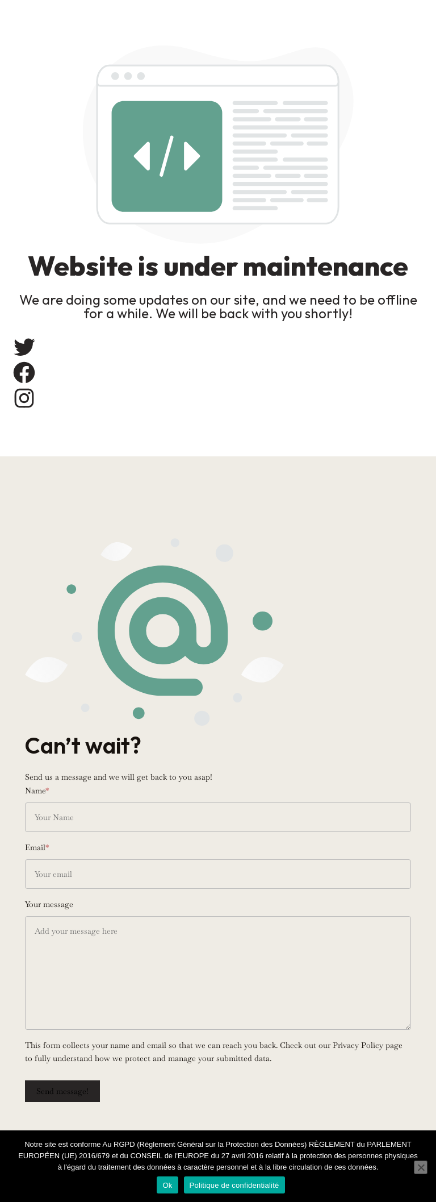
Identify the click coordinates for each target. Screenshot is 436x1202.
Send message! (62, 1091)
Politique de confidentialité (234, 1185)
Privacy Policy (358, 1045)
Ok (167, 1185)
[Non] (420, 1167)
